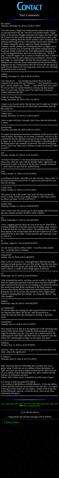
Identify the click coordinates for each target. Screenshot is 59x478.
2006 (42, 403)
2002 (25, 403)
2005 (38, 403)
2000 (16, 403)
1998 (7, 403)
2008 (51, 403)
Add (22, 412)
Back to (12, 422)
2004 (34, 403)
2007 (47, 403)
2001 (20, 403)
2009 (56, 403)
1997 (3, 403)
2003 (29, 403)
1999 (11, 403)
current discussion (34, 406)
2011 (25, 406)
